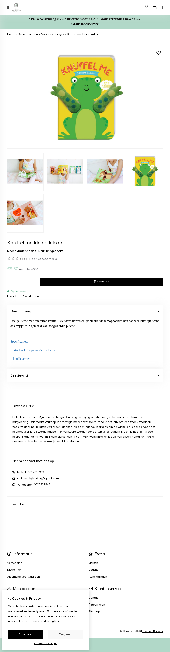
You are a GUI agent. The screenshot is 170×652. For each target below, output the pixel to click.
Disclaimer (14, 520)
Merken (93, 513)
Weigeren (65, 634)
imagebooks (54, 251)
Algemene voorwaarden (23, 527)
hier (56, 621)
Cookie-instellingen (45, 643)
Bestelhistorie (16, 555)
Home (11, 34)
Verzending (14, 513)
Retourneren (97, 555)
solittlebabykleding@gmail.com (38, 429)
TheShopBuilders (152, 581)
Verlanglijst (14, 562)
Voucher (94, 520)
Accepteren (25, 634)
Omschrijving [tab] (85, 311)
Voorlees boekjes (52, 34)
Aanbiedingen (98, 527)
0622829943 (36, 423)
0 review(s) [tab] (85, 326)
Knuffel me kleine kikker (82, 34)
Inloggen (13, 548)
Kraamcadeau (28, 34)
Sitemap (94, 562)
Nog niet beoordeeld (43, 259)
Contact (94, 548)
